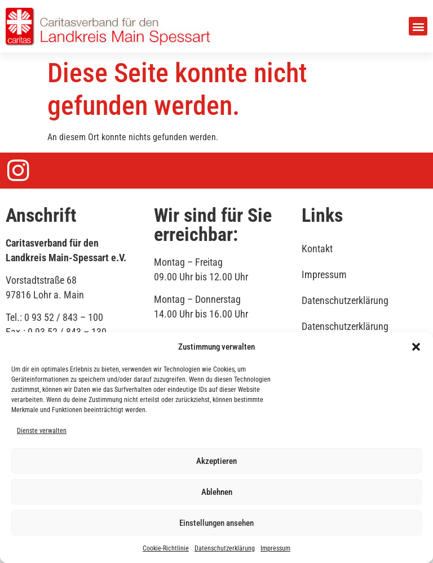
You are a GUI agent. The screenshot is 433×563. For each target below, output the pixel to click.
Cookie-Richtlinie (166, 548)
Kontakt (317, 248)
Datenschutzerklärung (225, 548)
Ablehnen (216, 492)
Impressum (275, 548)
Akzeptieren (216, 461)
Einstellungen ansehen (216, 523)
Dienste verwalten (42, 431)
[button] (416, 346)
